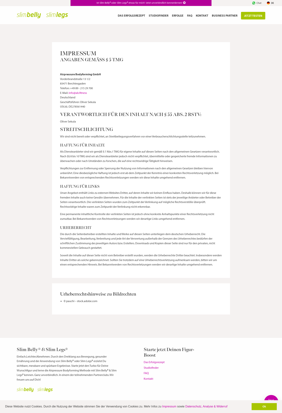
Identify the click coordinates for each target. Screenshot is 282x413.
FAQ (189, 15)
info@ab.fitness (78, 93)
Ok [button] (264, 406)
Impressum (169, 406)
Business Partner (224, 15)
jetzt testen (253, 15)
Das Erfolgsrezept (131, 15)
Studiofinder (158, 15)
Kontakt (202, 15)
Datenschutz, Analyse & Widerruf (206, 406)
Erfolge (177, 15)
